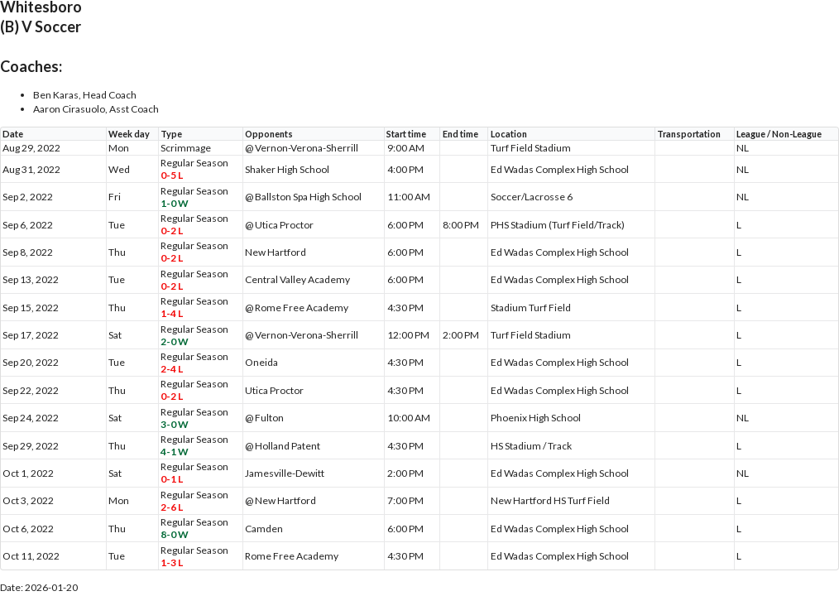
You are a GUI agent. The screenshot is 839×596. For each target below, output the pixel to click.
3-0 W (175, 424)
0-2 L (172, 230)
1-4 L (172, 313)
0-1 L (172, 479)
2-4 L (172, 369)
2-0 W (175, 341)
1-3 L (172, 562)
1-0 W (175, 203)
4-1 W (175, 451)
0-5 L (172, 175)
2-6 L (172, 507)
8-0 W (175, 534)
